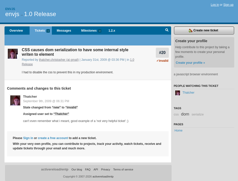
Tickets (40, 31)
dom (185, 114)
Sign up (228, 5)
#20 (162, 52)
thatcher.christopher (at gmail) (59, 60)
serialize (198, 114)
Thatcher (30, 96)
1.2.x (111, 30)
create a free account (53, 138)
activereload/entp (54, 169)
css (176, 114)
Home (179, 130)
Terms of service (123, 169)
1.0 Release (40, 14)
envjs (12, 14)
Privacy (105, 169)
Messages (64, 30)
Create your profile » (190, 63)
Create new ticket (203, 31)
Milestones (88, 31)
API (96, 169)
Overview (16, 30)
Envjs (10, 9)
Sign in (28, 138)
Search (167, 30)
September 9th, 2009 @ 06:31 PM (46, 101)
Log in (215, 5)
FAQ (87, 169)
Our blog (76, 169)
